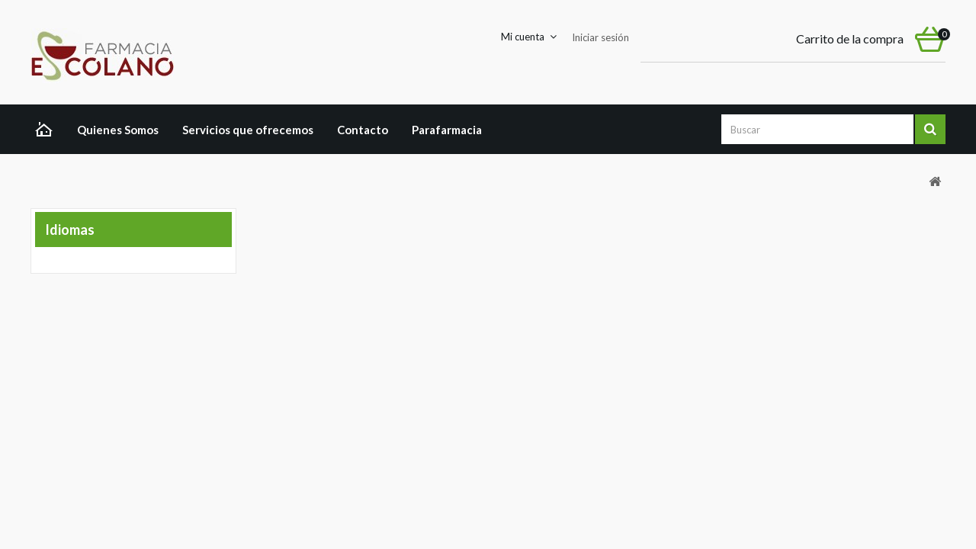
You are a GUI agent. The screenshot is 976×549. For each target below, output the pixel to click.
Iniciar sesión (600, 37)
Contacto (362, 129)
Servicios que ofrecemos (247, 129)
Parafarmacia (447, 129)
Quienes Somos (118, 129)
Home (47, 131)
